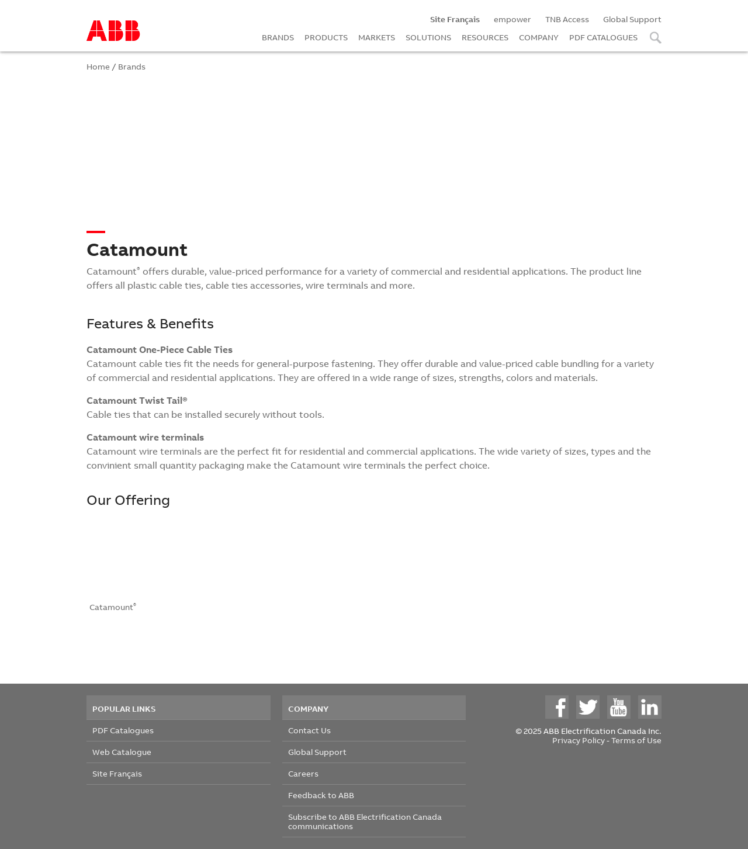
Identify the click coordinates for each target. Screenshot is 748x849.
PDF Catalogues (123, 730)
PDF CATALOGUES (603, 37)
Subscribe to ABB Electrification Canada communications (365, 821)
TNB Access (567, 19)
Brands (132, 66)
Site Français (117, 773)
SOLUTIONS (428, 37)
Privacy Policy (578, 740)
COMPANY (539, 37)
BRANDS (278, 37)
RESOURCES (485, 37)
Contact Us (309, 730)
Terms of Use (636, 740)
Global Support (632, 19)
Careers (303, 773)
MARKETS (376, 37)
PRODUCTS (326, 37)
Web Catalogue (121, 751)
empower (512, 19)
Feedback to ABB (321, 795)
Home (98, 66)
